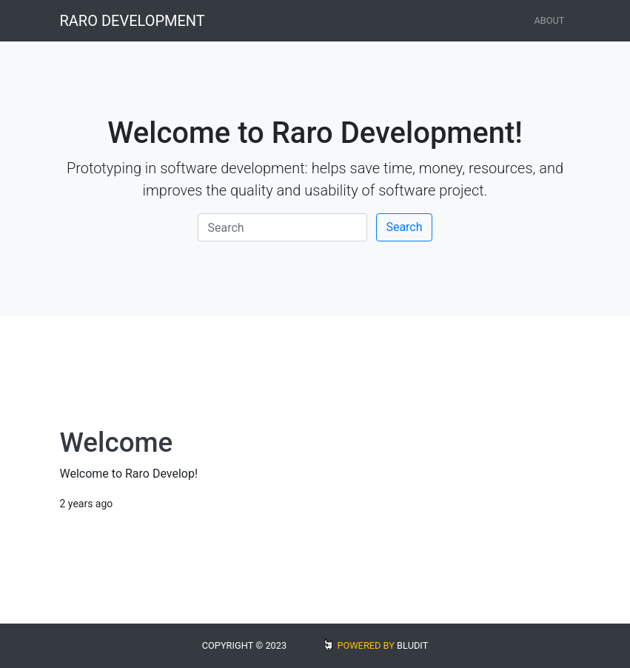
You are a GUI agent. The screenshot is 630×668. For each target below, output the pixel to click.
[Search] (282, 227)
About (549, 20)
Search (404, 227)
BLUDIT (412, 645)
